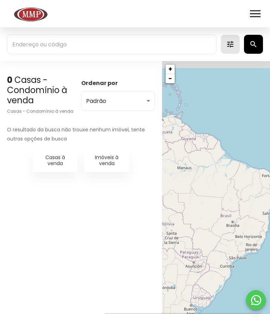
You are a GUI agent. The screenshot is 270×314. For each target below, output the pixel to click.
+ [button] (170, 69)
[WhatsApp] (256, 300)
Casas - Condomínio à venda (40, 111)
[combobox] (112, 44)
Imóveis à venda (106, 160)
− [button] (170, 78)
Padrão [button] (96, 101)
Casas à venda (55, 160)
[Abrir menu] (255, 13)
